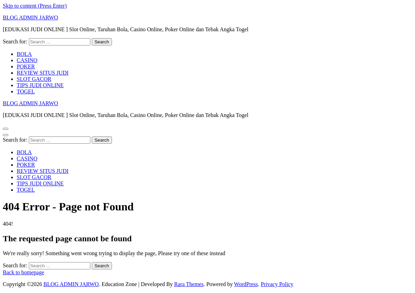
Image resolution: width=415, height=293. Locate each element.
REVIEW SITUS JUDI (42, 73)
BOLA (24, 54)
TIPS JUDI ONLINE (40, 85)
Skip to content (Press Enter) (35, 6)
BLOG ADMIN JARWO (30, 17)
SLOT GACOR (34, 79)
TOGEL (26, 91)
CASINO (27, 60)
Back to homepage (23, 272)
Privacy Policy (277, 284)
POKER (26, 66)
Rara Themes (189, 284)
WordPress (246, 284)
